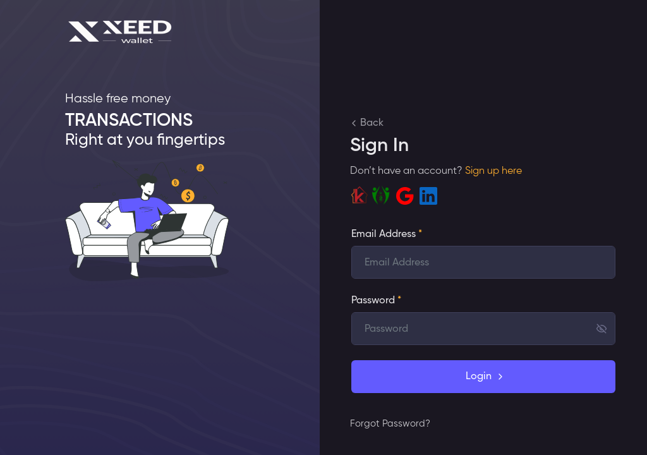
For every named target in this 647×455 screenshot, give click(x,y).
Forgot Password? (390, 423)
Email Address (386, 234)
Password (376, 301)
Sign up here (492, 171)
